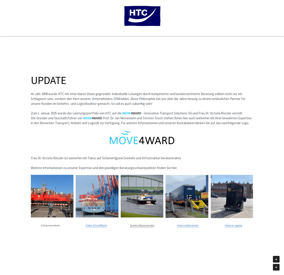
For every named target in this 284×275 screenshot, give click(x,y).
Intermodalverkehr (188, 225)
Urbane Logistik (233, 225)
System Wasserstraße (142, 225)
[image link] (142, 138)
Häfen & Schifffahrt (96, 225)
